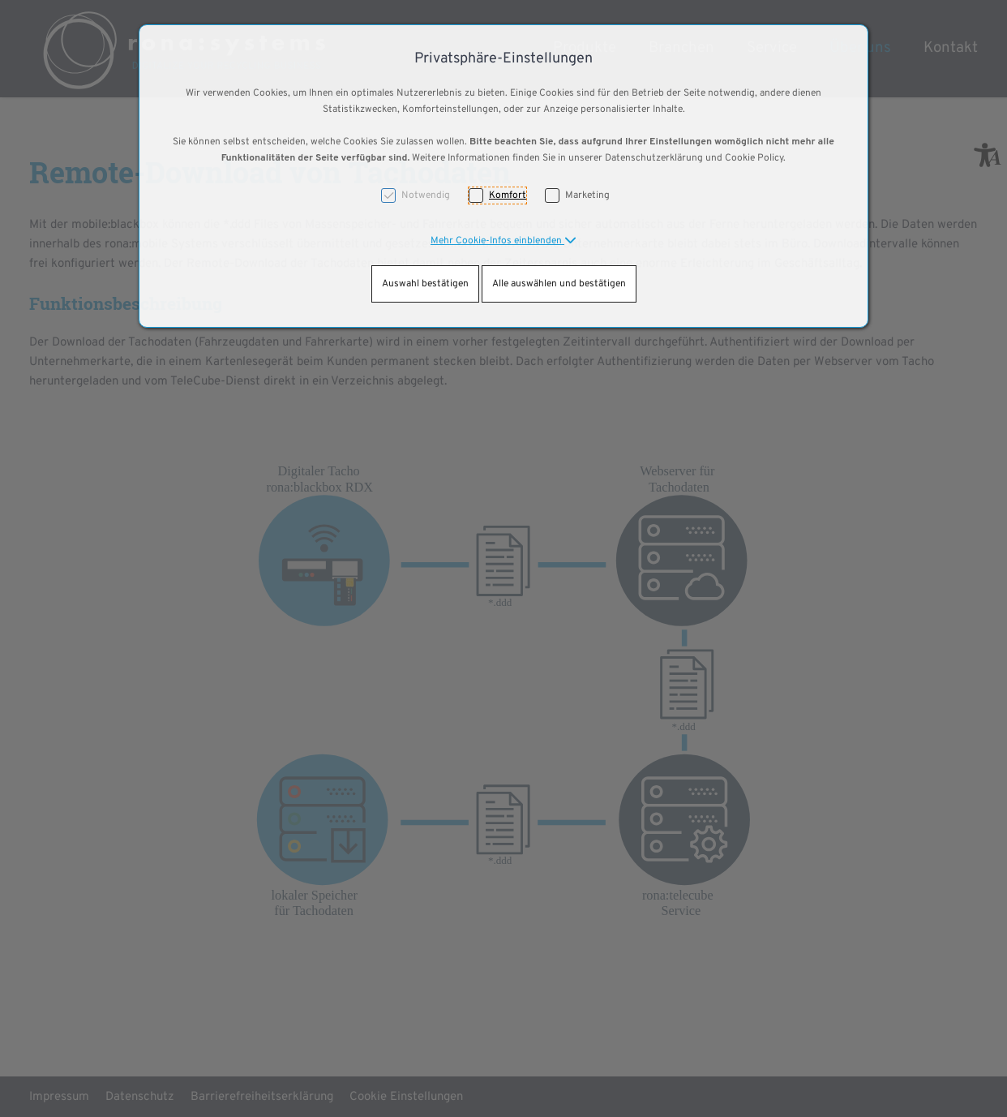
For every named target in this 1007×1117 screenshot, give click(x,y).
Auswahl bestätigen (425, 283)
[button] (503, 240)
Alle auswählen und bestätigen (559, 283)
